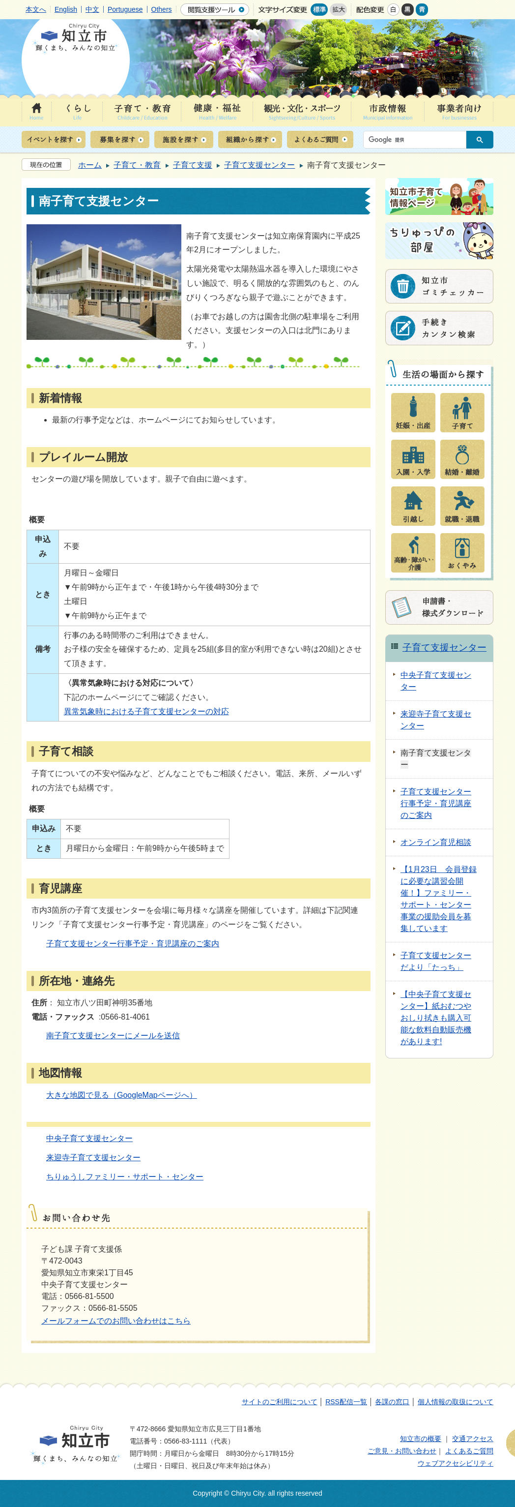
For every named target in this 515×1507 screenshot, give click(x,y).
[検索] (417, 139)
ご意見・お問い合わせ (402, 1451)
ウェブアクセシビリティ (455, 1463)
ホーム (90, 165)
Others (161, 9)
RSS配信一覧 (346, 1402)
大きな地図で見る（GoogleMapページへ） (121, 1095)
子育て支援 (192, 165)
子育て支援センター (259, 165)
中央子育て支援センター (89, 1138)
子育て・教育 (137, 165)
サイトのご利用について (279, 1402)
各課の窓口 (392, 1402)
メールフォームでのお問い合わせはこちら (116, 1321)
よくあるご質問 (469, 1451)
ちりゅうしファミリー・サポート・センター (124, 1177)
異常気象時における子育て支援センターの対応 (146, 711)
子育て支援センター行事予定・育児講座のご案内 (132, 943)
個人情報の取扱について (455, 1402)
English (66, 9)
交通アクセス (472, 1439)
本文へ (36, 9)
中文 (92, 9)
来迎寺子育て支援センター (93, 1157)
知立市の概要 (420, 1439)
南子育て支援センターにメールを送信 (113, 1035)
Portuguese (125, 9)
